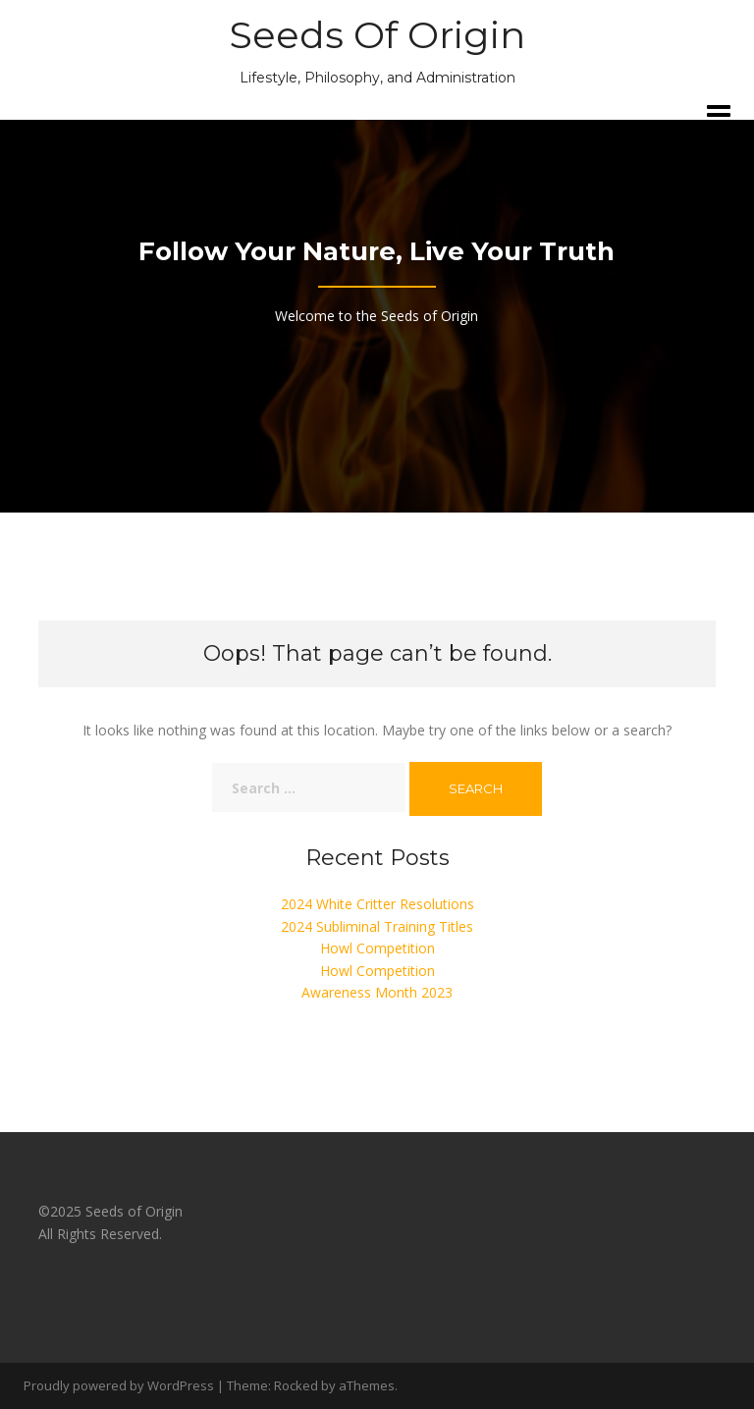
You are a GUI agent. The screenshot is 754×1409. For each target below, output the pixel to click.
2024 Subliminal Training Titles (377, 926)
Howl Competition (377, 948)
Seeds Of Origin (377, 35)
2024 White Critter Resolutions (377, 903)
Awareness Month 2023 (377, 992)
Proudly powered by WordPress (119, 1385)
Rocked (296, 1385)
